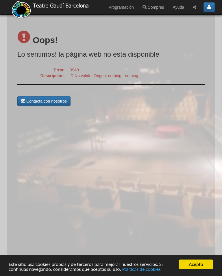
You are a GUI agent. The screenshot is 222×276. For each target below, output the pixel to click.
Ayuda (178, 7)
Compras (153, 7)
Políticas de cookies (141, 269)
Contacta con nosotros (44, 101)
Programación (121, 7)
